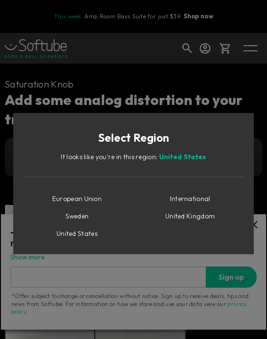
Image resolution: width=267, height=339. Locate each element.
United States (182, 157)
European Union (77, 198)
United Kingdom (190, 216)
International (190, 198)
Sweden (77, 216)
